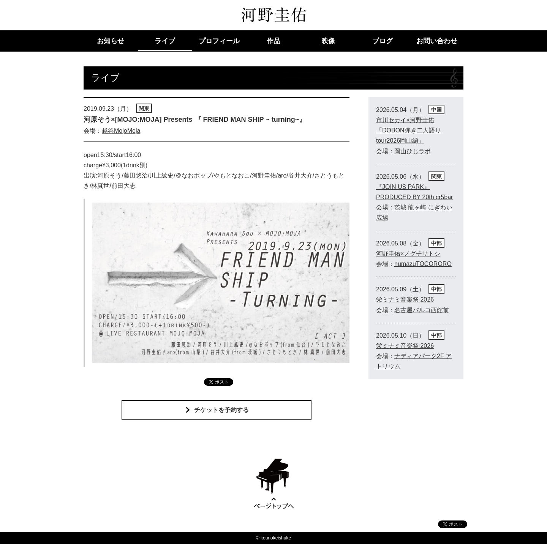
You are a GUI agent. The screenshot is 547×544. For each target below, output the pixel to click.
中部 (436, 243)
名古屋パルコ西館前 (421, 310)
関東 (144, 108)
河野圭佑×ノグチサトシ (408, 253)
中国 (436, 110)
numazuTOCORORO (423, 264)
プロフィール (219, 41)
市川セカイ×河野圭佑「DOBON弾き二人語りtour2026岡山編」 (408, 130)
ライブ (165, 41)
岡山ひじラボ (412, 151)
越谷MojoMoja (121, 130)
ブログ (382, 41)
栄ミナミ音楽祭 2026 (405, 299)
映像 (328, 41)
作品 (273, 41)
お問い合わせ (436, 41)
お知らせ (110, 41)
